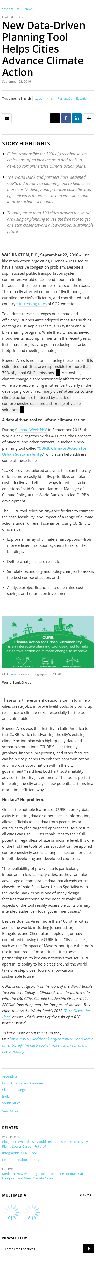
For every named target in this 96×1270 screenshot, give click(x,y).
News (29, 9)
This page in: (11, 98)
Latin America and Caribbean (24, 1083)
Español (81, 98)
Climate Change (14, 1089)
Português (65, 98)
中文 (50, 98)
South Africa (11, 1103)
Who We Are (11, 9)
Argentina (9, 1076)
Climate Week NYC (31, 429)
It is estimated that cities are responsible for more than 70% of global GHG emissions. (47, 367)
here (12, 674)
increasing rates (33, 303)
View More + (11, 1111)
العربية (39, 98)
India (6, 1096)
